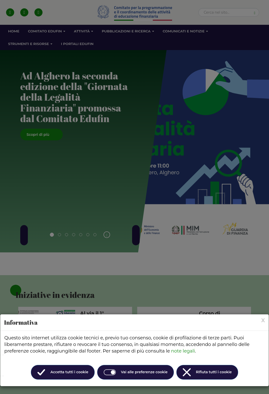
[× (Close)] (263, 320)
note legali (183, 351)
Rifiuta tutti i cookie (207, 372)
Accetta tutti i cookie (62, 372)
